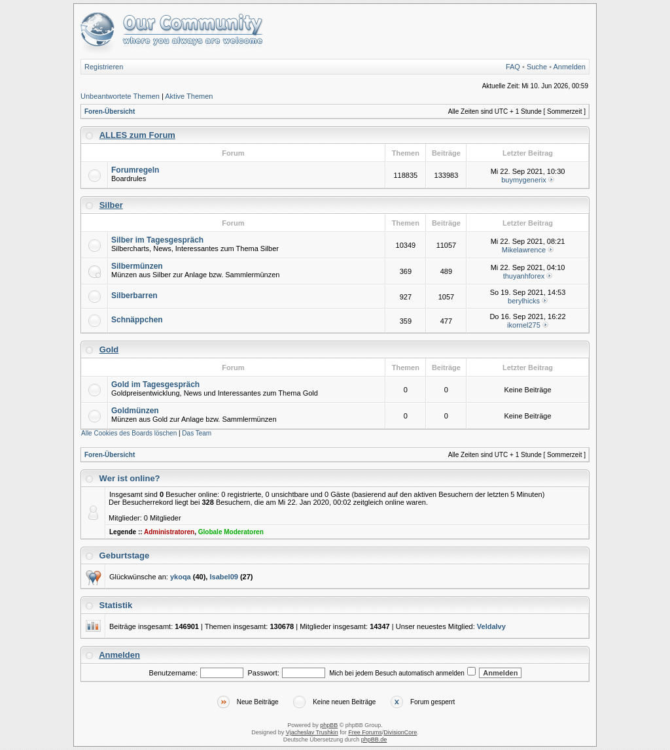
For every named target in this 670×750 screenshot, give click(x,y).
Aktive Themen (189, 96)
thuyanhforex (524, 276)
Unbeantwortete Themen (120, 96)
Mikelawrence (524, 250)
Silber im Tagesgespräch (157, 240)
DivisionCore (400, 732)
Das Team (196, 433)
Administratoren (169, 532)
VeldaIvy (491, 626)
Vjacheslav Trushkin (312, 732)
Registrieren (103, 67)
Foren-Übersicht (109, 111)
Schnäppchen (137, 319)
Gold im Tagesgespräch (155, 384)
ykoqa (180, 577)
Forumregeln (135, 170)
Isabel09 (223, 577)
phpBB (329, 725)
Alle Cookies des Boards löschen (129, 433)
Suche (537, 67)
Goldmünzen (135, 410)
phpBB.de (374, 739)
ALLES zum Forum (137, 135)
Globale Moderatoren (231, 532)
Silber (111, 205)
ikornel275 (523, 325)
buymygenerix (523, 180)
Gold (109, 349)
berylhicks (524, 301)
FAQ (513, 67)
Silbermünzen (137, 266)
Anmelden (569, 67)
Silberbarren (134, 295)
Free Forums (365, 732)
